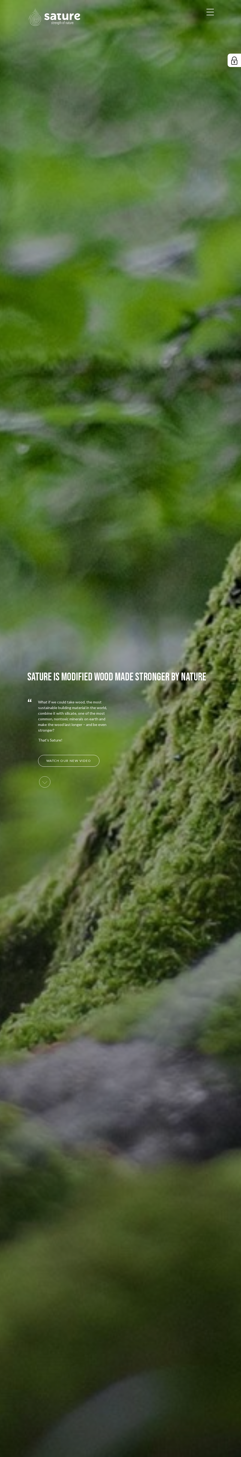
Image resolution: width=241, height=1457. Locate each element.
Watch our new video (68, 761)
